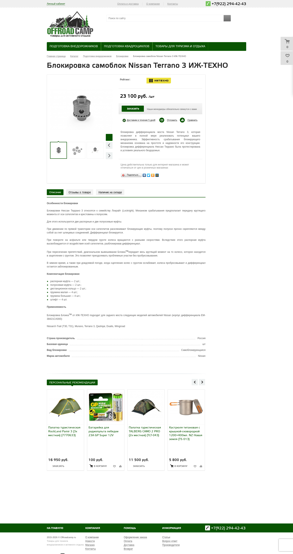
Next (109, 155)
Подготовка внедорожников (74, 46)
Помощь (130, 528)
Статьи (166, 537)
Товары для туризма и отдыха (180, 46)
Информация (171, 528)
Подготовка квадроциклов (126, 46)
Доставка (129, 545)
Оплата (128, 541)
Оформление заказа (135, 537)
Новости (90, 541)
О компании (153, 3)
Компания (92, 528)
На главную (55, 528)
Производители (171, 545)
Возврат (128, 548)
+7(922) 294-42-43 (229, 4)
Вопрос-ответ (169, 541)
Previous (109, 145)
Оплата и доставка (128, 3)
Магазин (90, 545)
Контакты (172, 3)
